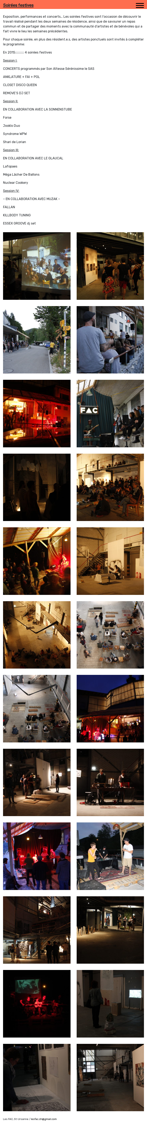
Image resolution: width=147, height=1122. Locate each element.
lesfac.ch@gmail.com (44, 1119)
